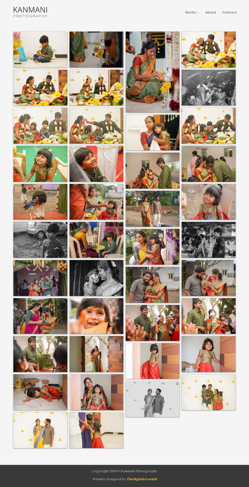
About (210, 12)
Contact (229, 12)
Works (192, 12)
